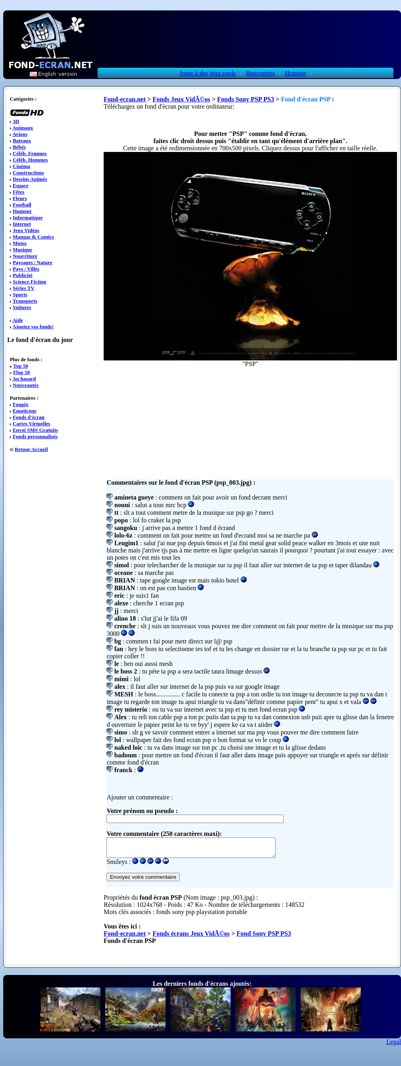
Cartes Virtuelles (32, 424)
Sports (20, 294)
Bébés (19, 147)
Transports (24, 301)
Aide (17, 320)
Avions (19, 134)
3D (16, 121)
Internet (22, 224)
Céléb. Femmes (30, 153)
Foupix (21, 404)
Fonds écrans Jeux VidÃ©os (191, 937)
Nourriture (25, 256)
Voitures (21, 307)
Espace (21, 185)
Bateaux (22, 141)
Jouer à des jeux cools (208, 73)
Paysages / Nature (33, 262)
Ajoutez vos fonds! (33, 327)
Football (22, 205)
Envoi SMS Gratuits (35, 430)
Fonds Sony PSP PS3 (245, 99)
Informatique (28, 217)
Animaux (22, 128)
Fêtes (19, 192)
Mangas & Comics (33, 237)
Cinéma (21, 166)
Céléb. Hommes (30, 160)
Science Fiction (29, 282)
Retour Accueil (31, 449)
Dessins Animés (30, 179)
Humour (295, 73)
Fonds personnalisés (35, 436)
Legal (394, 1045)
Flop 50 (21, 372)
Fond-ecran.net (124, 99)
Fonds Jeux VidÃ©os (182, 99)
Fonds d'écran (29, 417)
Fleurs (20, 198)
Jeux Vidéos (26, 230)
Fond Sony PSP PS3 (264, 937)
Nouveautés (26, 385)
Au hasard (24, 379)
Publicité (23, 275)
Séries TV (24, 288)
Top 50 (20, 366)
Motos (20, 243)
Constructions (28, 173)
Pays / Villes (26, 269)
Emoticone (25, 411)
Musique (22, 250)
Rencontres (260, 73)
